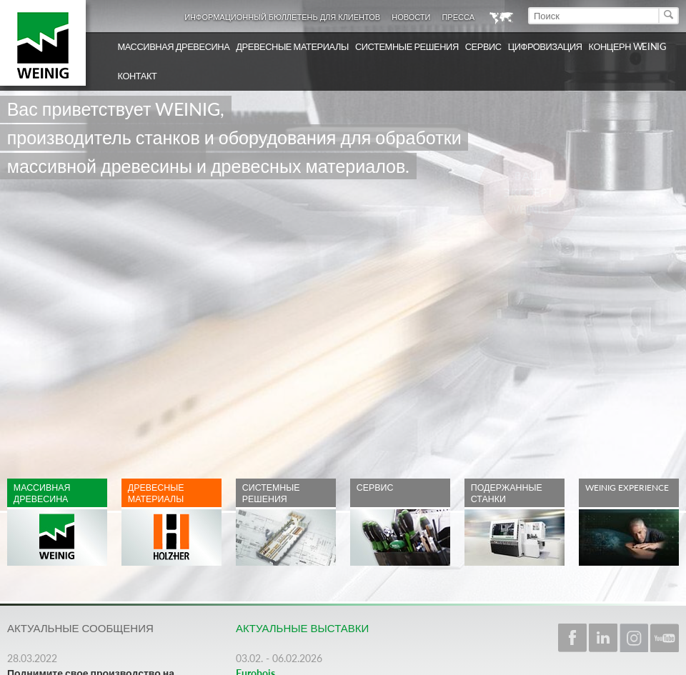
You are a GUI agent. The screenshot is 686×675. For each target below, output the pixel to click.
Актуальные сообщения (80, 627)
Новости (411, 16)
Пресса (458, 16)
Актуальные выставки (302, 627)
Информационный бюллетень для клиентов (282, 16)
